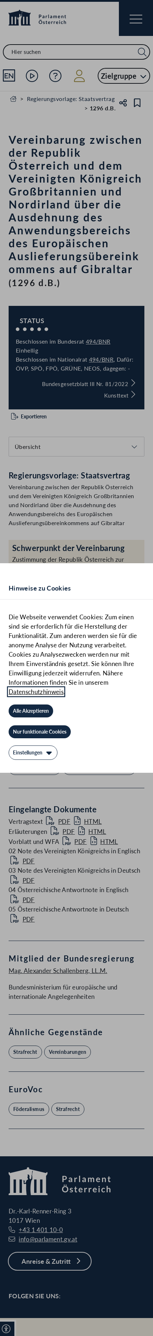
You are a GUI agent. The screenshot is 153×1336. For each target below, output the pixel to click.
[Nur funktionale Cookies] (40, 731)
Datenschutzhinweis (36, 691)
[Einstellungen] (33, 752)
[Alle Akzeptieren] (31, 710)
